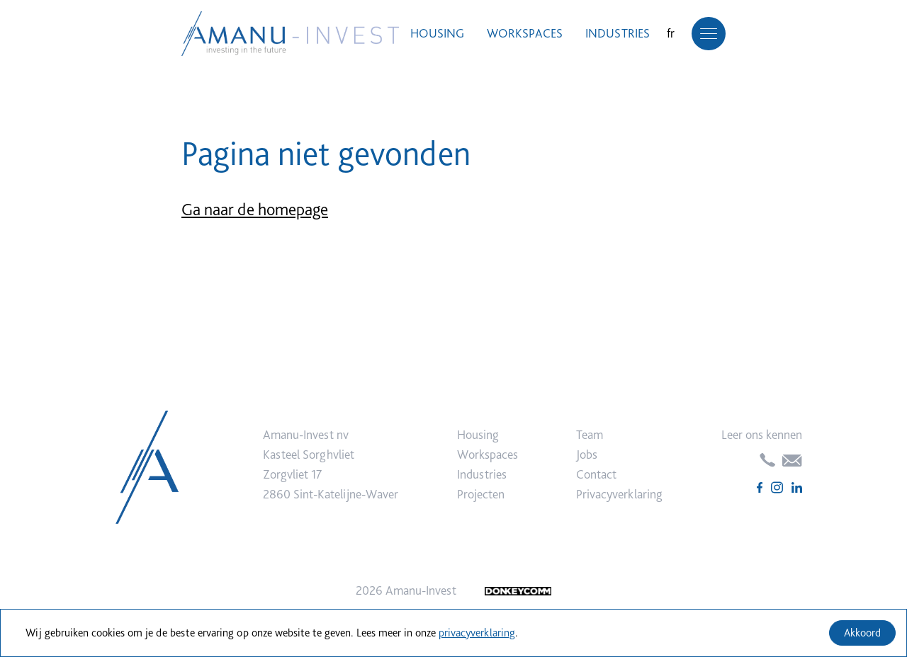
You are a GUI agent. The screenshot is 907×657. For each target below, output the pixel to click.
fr (671, 32)
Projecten (481, 493)
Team (589, 434)
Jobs (586, 454)
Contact (596, 474)
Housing (437, 32)
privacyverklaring (477, 632)
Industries (617, 32)
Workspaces (525, 32)
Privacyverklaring (619, 493)
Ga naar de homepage (254, 209)
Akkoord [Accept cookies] (862, 632)
